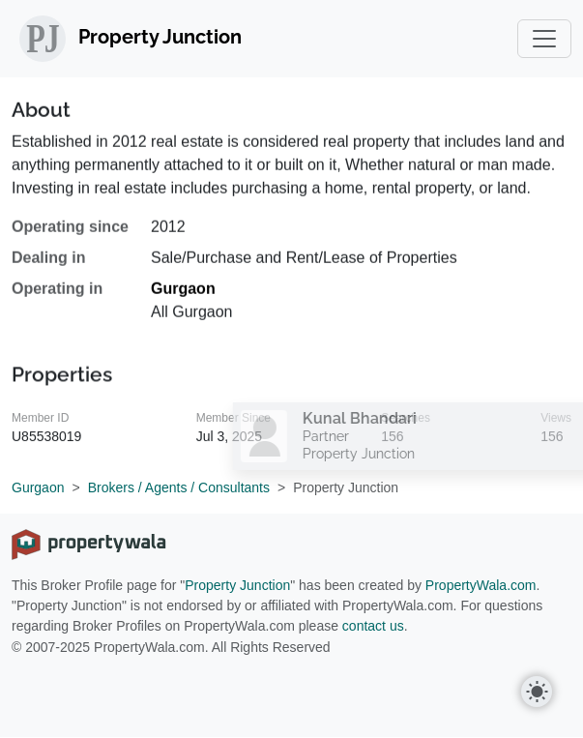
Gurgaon (183, 295)
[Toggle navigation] (544, 38)
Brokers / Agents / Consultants (179, 487)
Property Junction (237, 585)
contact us (373, 626)
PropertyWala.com (481, 585)
